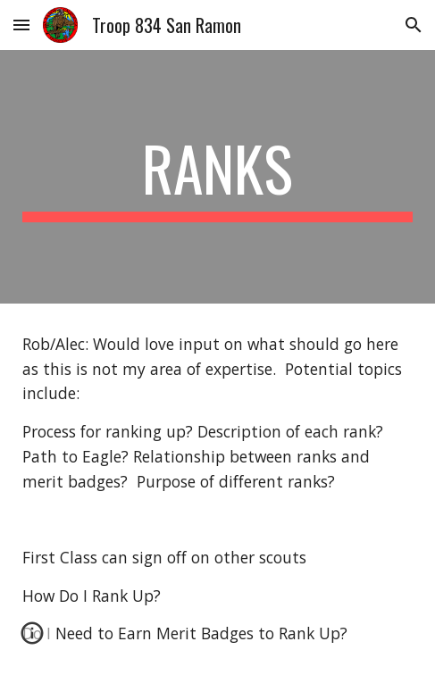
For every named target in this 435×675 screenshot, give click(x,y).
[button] (21, 24)
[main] (217, 176)
